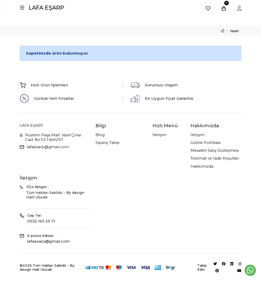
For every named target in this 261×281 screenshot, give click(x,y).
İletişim (159, 135)
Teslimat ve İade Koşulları (214, 158)
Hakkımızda (201, 166)
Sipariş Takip (107, 142)
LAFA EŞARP (46, 7)
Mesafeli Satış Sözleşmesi (214, 150)
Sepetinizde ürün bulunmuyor (57, 53)
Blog (100, 135)
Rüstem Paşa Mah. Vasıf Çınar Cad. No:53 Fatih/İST (53, 137)
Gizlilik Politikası (205, 142)
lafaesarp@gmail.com (48, 147)
